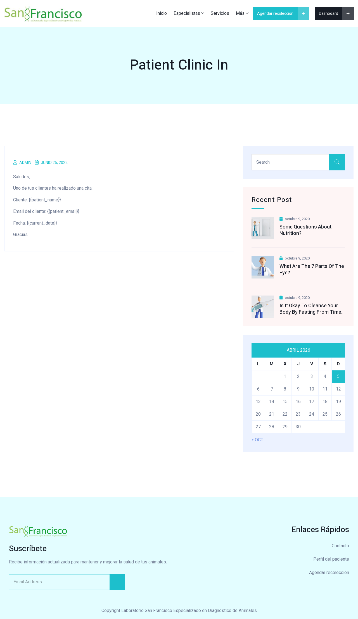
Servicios (220, 13)
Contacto (340, 545)
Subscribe (117, 582)
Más (240, 13)
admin (25, 162)
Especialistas (187, 13)
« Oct (257, 439)
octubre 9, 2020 (294, 219)
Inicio (161, 13)
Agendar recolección (329, 572)
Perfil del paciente (331, 559)
